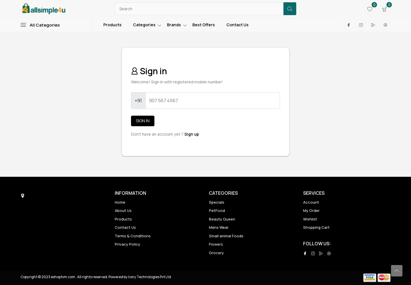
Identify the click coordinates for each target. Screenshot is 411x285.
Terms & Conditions (133, 235)
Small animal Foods (226, 235)
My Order (311, 210)
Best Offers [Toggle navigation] (203, 24)
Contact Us (125, 227)
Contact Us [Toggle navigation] (237, 24)
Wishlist (310, 219)
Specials (216, 202)
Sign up (191, 134)
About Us (123, 210)
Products (123, 219)
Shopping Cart (316, 227)
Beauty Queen (222, 219)
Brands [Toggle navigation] (174, 24)
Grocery (216, 252)
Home (120, 202)
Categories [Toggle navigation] (144, 24)
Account (311, 202)
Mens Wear (219, 227)
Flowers (216, 244)
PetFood (217, 210)
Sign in (143, 121)
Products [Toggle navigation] (112, 24)
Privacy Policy (127, 244)
